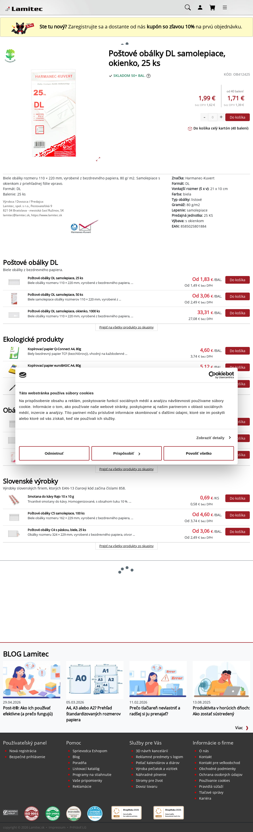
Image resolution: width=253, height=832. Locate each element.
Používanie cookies (214, 780)
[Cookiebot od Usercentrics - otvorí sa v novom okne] (212, 375)
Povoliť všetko (199, 453)
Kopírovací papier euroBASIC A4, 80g (54, 365)
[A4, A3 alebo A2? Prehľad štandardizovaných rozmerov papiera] (95, 679)
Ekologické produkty (33, 339)
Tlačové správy (211, 792)
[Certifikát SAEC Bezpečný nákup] (10, 812)
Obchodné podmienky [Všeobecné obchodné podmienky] (217, 768)
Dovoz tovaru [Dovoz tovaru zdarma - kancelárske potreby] (146, 786)
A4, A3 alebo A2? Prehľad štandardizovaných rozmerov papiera (93, 714)
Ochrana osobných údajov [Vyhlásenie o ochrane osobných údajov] (220, 774)
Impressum (57, 827)
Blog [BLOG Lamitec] (76, 756)
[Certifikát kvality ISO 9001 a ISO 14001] (31, 813)
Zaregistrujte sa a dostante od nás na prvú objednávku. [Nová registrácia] (126, 26)
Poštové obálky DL (30, 262)
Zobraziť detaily (210, 437)
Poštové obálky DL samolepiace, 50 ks (55, 294)
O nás (204, 750)
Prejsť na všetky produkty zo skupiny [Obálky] (126, 469)
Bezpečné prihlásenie (27, 756)
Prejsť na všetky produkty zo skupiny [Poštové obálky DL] (126, 327)
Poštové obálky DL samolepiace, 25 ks (55, 278)
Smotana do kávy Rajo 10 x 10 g (51, 496)
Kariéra (205, 798)
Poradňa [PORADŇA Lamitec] (79, 762)
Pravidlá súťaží (211, 786)
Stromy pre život (149, 780)
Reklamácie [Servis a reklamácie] (82, 786)
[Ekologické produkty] (10, 56)
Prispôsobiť (126, 453)
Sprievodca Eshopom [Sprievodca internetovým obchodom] (90, 750)
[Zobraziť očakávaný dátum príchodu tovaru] (148, 75)
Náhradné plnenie (151, 774)
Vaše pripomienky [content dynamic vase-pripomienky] (87, 780)
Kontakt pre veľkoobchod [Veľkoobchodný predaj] (219, 762)
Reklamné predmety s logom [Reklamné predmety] (159, 756)
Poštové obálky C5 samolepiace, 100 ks (56, 513)
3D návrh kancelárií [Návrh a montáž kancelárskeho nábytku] (152, 750)
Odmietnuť (54, 453)
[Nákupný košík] (212, 7)
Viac (242, 727)
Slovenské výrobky (30, 481)
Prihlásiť (76, 827)
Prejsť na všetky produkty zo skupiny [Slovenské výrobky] (126, 546)
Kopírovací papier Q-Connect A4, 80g (54, 349)
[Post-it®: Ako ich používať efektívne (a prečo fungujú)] (31, 679)
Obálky (13, 410)
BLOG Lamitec (25, 654)
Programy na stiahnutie (92, 774)
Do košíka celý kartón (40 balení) (218, 128)
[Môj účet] (200, 7)
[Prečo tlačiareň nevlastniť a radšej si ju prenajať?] (158, 679)
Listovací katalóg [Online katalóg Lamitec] (86, 768)
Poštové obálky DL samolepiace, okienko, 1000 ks (64, 311)
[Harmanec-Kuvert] (84, 232)
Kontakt (205, 756)
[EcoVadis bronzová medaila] (73, 813)
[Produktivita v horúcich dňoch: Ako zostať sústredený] (221, 679)
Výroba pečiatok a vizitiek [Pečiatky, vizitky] (156, 768)
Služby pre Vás (145, 742)
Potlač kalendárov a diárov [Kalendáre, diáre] (157, 762)
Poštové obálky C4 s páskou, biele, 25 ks (57, 530)
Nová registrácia (22, 750)
